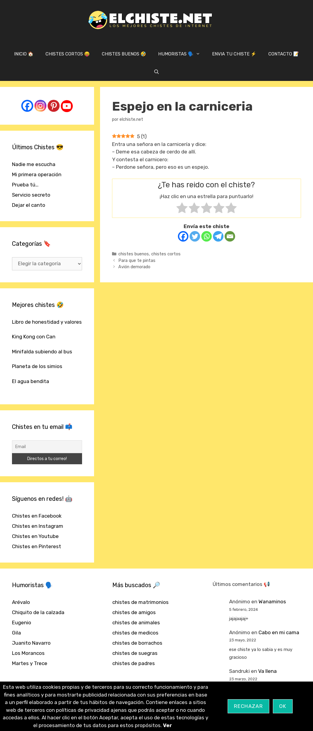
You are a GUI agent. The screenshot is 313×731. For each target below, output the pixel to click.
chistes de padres (133, 663)
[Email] (230, 236)
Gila (16, 633)
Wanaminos (272, 602)
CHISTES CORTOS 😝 (68, 54)
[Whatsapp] (206, 236)
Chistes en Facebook (37, 516)
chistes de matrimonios (140, 602)
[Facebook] (183, 236)
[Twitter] (195, 236)
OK (283, 706)
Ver (167, 725)
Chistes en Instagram (37, 526)
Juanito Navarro (31, 643)
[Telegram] (218, 236)
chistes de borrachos (137, 643)
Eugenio (21, 623)
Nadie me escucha (33, 164)
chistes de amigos (134, 612)
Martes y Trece (29, 663)
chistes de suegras (135, 653)
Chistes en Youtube (35, 536)
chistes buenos (133, 254)
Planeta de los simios (37, 366)
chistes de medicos (135, 633)
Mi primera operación (36, 174)
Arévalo (21, 602)
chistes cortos (166, 254)
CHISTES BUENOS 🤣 (124, 54)
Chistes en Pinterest (36, 546)
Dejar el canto (28, 205)
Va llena (267, 671)
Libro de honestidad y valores (47, 322)
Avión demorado (134, 266)
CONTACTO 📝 (283, 54)
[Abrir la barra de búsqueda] (156, 72)
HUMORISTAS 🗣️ (182, 54)
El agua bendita (30, 381)
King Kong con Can (33, 337)
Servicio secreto (31, 195)
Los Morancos (28, 653)
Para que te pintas (136, 260)
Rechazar (248, 706)
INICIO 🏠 (24, 54)
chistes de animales (136, 623)
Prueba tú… (25, 185)
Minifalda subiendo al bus (42, 352)
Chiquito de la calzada (38, 612)
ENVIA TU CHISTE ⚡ (234, 54)
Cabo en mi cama (278, 632)
